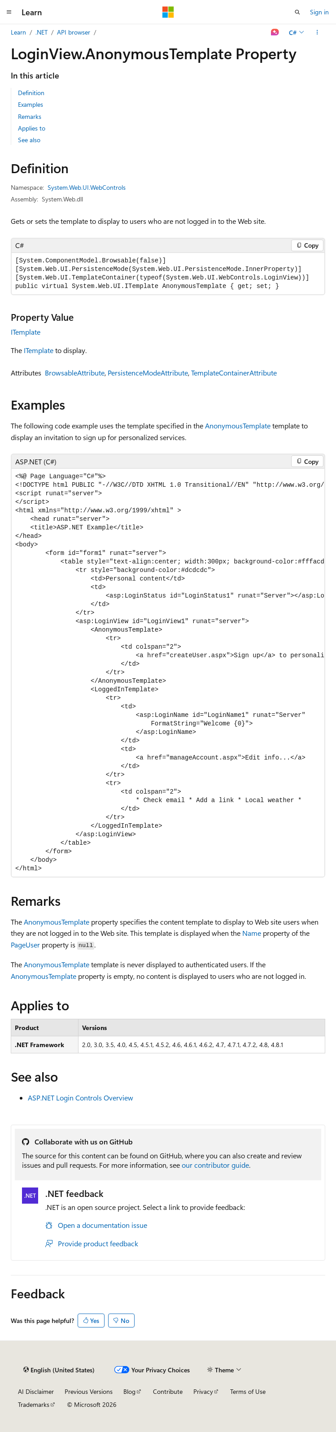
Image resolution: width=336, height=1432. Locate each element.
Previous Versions (89, 1391)
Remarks (29, 116)
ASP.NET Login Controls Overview (80, 1097)
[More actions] (317, 32)
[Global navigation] (9, 12)
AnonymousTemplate (238, 425)
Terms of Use (248, 1391)
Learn (18, 32)
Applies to (31, 128)
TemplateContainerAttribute (234, 372)
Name (251, 933)
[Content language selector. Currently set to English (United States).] (59, 1369)
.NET (41, 32)
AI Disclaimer (36, 1391)
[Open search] (297, 12)
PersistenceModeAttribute (148, 372)
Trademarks (33, 1404)
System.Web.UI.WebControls (87, 187)
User (33, 944)
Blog (129, 1391)
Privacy (203, 1391)
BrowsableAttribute (75, 372)
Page (18, 944)
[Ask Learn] (275, 32)
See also (29, 139)
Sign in (319, 12)
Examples (30, 104)
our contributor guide (215, 1165)
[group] (168, 672)
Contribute (168, 1391)
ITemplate (25, 331)
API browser (73, 32)
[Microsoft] (168, 12)
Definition (31, 92)
